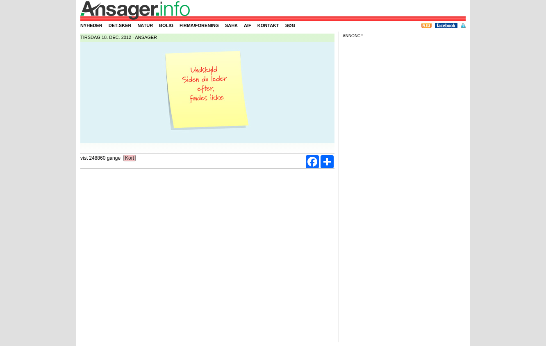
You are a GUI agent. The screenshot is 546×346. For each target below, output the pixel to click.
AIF (247, 25)
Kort (130, 158)
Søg (290, 25)
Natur (145, 25)
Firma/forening (199, 25)
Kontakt (268, 25)
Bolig (166, 25)
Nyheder (91, 25)
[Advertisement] (404, 92)
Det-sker (120, 25)
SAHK (231, 25)
